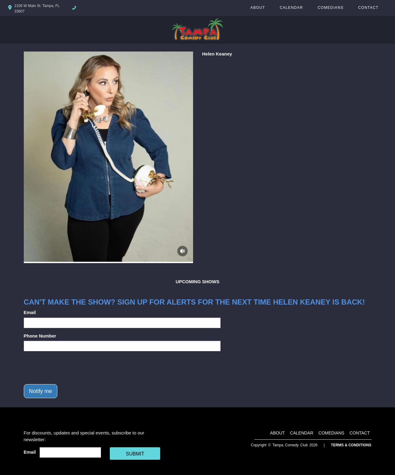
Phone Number (40, 335)
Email (30, 312)
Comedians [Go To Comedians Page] (330, 7)
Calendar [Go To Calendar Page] (291, 7)
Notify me (40, 391)
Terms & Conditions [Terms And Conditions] (351, 445)
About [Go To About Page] (257, 7)
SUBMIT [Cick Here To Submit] (135, 453)
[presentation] (70, 368)
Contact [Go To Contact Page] (368, 7)
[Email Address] (70, 452)
